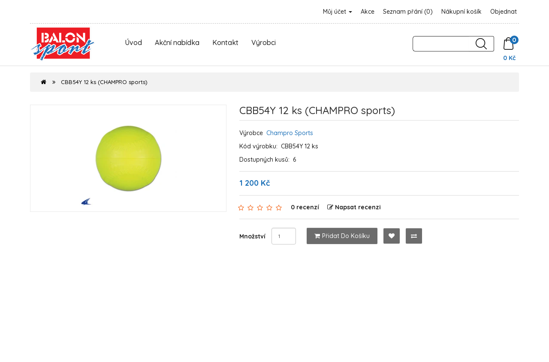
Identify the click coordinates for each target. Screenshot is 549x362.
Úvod (133, 42)
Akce (367, 11)
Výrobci (263, 42)
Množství (252, 236)
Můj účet (337, 11)
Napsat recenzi (354, 207)
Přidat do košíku (342, 236)
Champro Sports (289, 133)
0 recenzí (305, 207)
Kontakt (225, 42)
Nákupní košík (461, 11)
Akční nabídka (177, 42)
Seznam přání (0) (408, 11)
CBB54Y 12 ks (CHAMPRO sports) (104, 81)
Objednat (503, 11)
